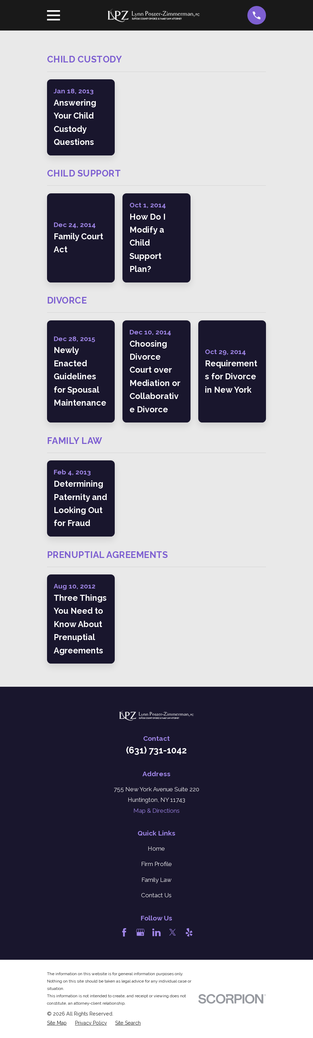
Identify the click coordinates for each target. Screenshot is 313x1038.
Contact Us (156, 895)
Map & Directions (156, 810)
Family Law (156, 879)
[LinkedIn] (156, 932)
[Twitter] (172, 932)
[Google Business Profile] (140, 932)
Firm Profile (156, 863)
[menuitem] (57, 1023)
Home (156, 848)
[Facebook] (124, 932)
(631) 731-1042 (156, 750)
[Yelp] (189, 932)
